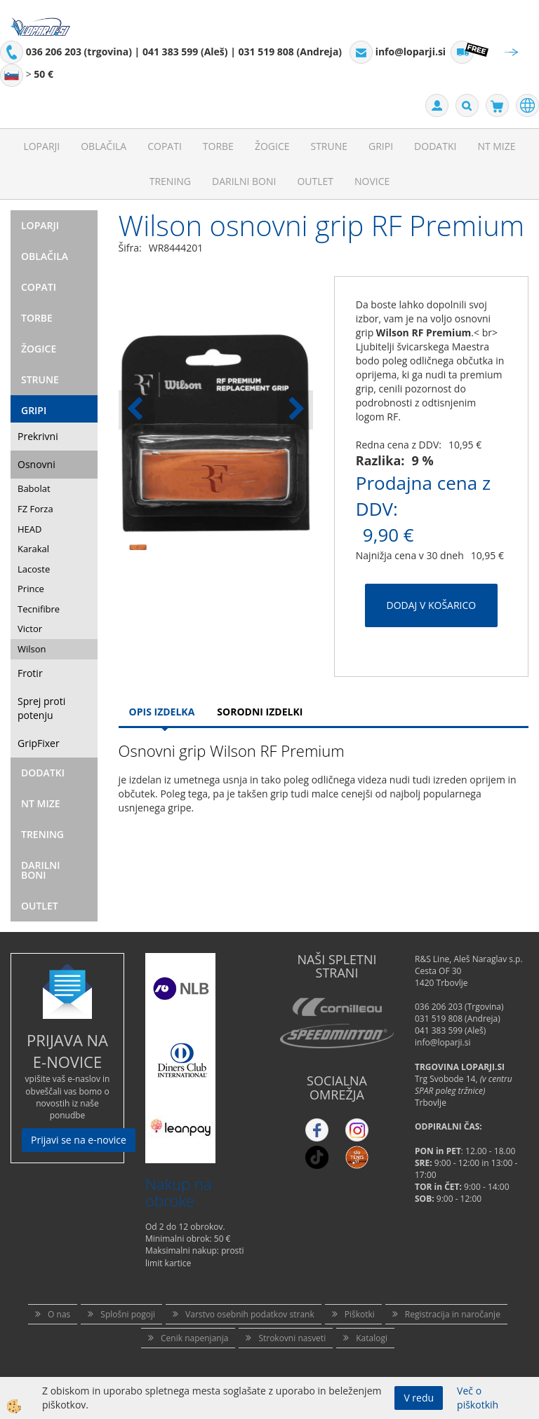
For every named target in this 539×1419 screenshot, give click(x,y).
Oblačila (103, 146)
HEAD (29, 529)
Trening (170, 181)
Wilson (32, 649)
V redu (419, 1397)
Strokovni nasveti (292, 1338)
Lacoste (34, 569)
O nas (59, 1314)
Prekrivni (38, 436)
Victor (30, 628)
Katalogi (371, 1338)
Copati (164, 146)
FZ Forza (35, 508)
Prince (31, 588)
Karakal (33, 548)
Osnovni (36, 464)
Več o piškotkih (477, 1397)
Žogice (272, 146)
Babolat (34, 488)
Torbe (218, 146)
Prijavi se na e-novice (78, 1139)
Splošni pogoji (127, 1314)
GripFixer (39, 743)
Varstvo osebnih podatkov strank (249, 1314)
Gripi (380, 146)
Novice (372, 181)
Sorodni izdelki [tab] (259, 711)
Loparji (41, 146)
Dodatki (435, 146)
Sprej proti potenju (41, 708)
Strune (328, 146)
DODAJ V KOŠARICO (432, 605)
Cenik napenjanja (194, 1338)
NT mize (496, 146)
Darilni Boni (244, 181)
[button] (295, 410)
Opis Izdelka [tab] (162, 711)
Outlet (315, 181)
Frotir (30, 673)
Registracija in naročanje (452, 1314)
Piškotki (360, 1314)
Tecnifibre (39, 609)
